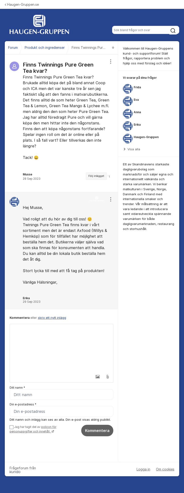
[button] (97, 376)
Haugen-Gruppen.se (22, 4)
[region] (61, 123)
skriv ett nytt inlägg (52, 317)
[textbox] (61, 348)
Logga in (143, 469)
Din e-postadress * (23, 404)
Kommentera (97, 430)
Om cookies (165, 469)
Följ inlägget (96, 176)
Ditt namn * (17, 387)
